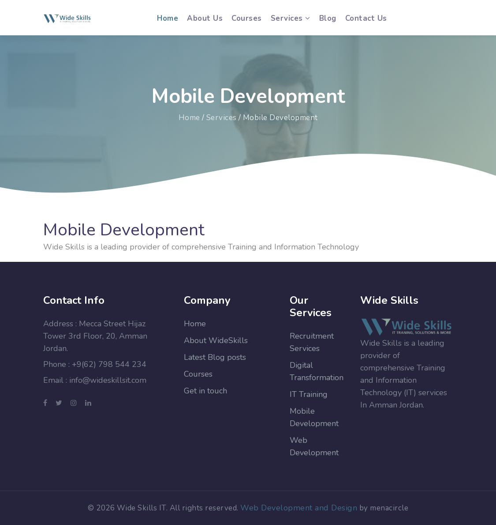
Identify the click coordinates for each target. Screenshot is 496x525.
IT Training (309, 394)
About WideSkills (216, 340)
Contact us (366, 18)
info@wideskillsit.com (107, 380)
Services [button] (290, 18)
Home (167, 17)
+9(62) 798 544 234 (109, 364)
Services (221, 118)
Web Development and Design (298, 507)
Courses (246, 18)
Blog (327, 18)
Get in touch (205, 390)
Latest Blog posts (215, 357)
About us (205, 18)
